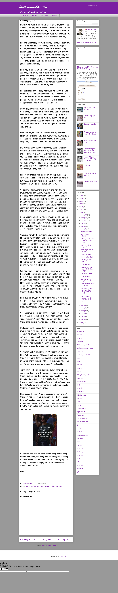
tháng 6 (83, 305)
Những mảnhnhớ (82, 422)
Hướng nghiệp (81, 381)
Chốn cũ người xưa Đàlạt (85, 348)
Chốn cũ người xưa (83, 345)
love (78, 402)
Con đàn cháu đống (90, 124)
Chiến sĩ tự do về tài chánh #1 (87, 284)
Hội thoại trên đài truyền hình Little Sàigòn (87, 268)
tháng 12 (84, 215)
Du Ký (79, 358)
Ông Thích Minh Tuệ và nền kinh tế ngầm (90, 133)
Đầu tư (79, 365)
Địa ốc (79, 371)
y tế (78, 472)
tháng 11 (84, 218)
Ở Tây (79, 428)
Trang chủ (24, 15)
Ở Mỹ (60, 486)
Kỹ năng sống (31, 486)
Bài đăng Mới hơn (27, 539)
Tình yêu (80, 455)
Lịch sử (79, 398)
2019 (81, 323)
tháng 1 (83, 319)
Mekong (79, 405)
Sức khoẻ (80, 432)
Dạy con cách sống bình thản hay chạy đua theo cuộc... (87, 290)
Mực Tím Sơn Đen (33, 7)
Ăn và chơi (80, 331)
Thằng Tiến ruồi (86, 254)
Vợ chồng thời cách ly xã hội (87, 250)
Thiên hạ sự (81, 452)
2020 (81, 212)
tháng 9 (83, 223)
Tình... (79, 458)
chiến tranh (80, 341)
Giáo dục (80, 378)
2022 (81, 207)
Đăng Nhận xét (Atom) (50, 545)
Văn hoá (80, 462)
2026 (81, 195)
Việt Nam (80, 468)
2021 (81, 209)
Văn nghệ (80, 465)
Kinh (78, 385)
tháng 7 (83, 229)
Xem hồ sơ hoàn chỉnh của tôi (86, 43)
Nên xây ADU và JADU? (86, 235)
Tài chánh (80, 438)
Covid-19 (80, 351)
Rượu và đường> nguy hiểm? (86, 246)
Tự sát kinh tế (85, 264)
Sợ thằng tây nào (86, 231)
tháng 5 (83, 308)
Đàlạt (79, 361)
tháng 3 (83, 313)
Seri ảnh (54, 15)
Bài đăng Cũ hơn (65, 539)
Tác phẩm (44, 15)
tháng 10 (84, 220)
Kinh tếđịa (80, 391)
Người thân (40, 486)
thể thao (79, 445)
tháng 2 (83, 316)
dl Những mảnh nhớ (83, 355)
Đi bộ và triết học (86, 276)
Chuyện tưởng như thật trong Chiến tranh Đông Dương (90, 150)
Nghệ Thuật (81, 412)
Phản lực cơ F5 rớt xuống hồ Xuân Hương (87, 68)
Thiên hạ (80, 448)
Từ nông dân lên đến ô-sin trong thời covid (87, 240)
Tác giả (34, 15)
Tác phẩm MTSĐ (82, 435)
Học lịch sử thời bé (87, 257)
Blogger (63, 556)
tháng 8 (83, 226)
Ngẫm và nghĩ (81, 408)
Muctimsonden (91, 29)
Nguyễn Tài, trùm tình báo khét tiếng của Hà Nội (90, 158)
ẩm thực (79, 335)
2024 (81, 201)
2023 (81, 204)
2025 (81, 198)
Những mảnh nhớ (51, 486)
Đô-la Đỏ (87, 165)
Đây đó (79, 368)
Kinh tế (79, 388)
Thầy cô (79, 442)
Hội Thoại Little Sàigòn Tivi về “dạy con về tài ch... (86, 299)
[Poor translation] (5, 569)
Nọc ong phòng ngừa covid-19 (86, 280)
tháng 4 (83, 311)
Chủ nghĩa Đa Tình (87, 273)
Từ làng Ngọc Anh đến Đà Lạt (89, 108)
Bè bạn (79, 338)
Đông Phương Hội (83, 375)
